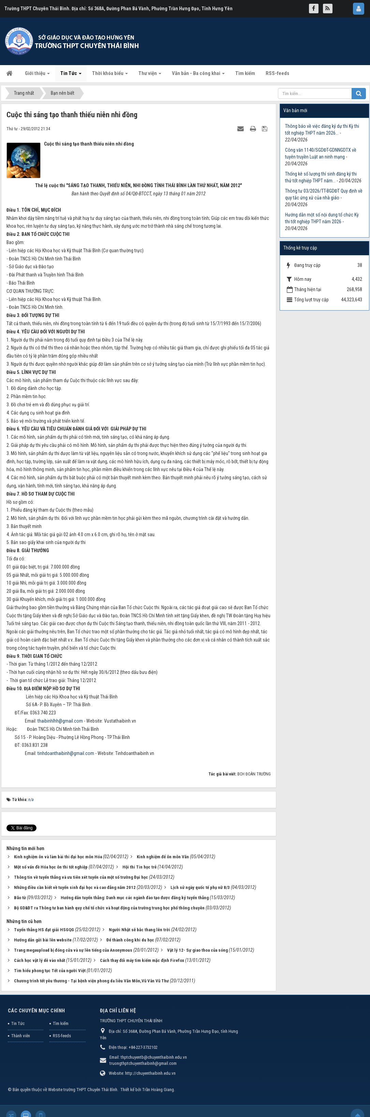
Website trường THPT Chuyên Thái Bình (82, 1089)
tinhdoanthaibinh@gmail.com (66, 753)
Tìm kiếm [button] (245, 73)
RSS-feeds (62, 1035)
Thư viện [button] (149, 75)
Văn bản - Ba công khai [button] (198, 75)
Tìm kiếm (61, 1023)
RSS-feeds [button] (277, 73)
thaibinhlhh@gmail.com (60, 721)
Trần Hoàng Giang (158, 1089)
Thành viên (20, 1035)
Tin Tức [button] (71, 75)
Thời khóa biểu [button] (110, 75)
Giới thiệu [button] (37, 75)
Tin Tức (18, 1023)
